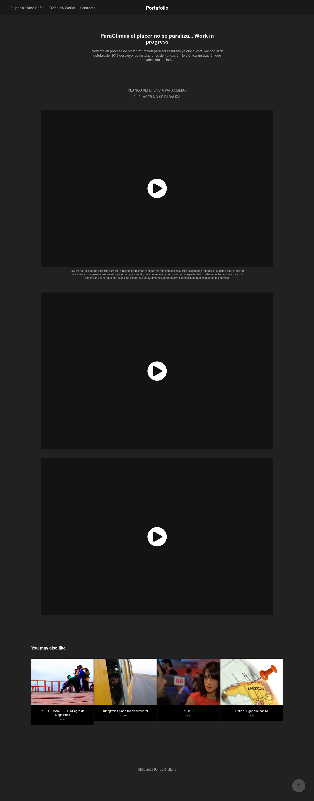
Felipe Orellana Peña (26, 7)
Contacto (88, 7)
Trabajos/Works (62, 7)
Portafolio (157, 7)
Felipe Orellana (165, 769)
